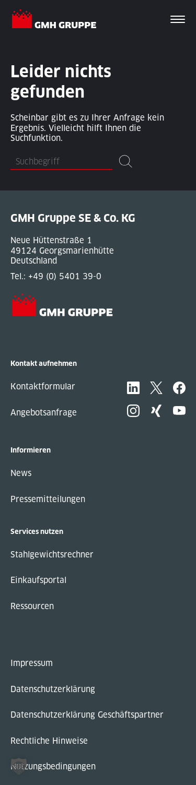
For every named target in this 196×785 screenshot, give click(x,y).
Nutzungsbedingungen (53, 766)
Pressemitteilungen (47, 499)
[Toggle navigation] (178, 20)
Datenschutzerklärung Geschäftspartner (87, 715)
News (20, 473)
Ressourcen (32, 606)
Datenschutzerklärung (52, 689)
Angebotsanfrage (43, 413)
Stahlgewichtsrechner (52, 555)
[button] (19, 766)
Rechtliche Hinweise (49, 741)
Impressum (31, 663)
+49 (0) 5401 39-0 (64, 276)
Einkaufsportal (38, 580)
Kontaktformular (42, 386)
